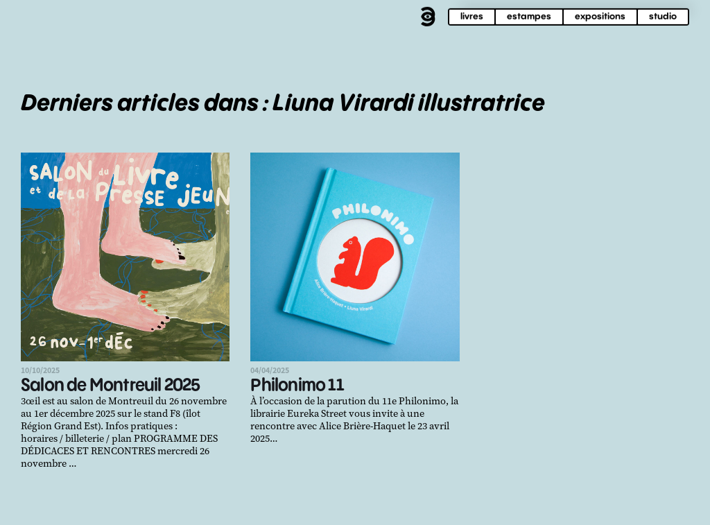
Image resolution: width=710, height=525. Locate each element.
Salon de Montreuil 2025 (110, 386)
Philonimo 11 (296, 386)
